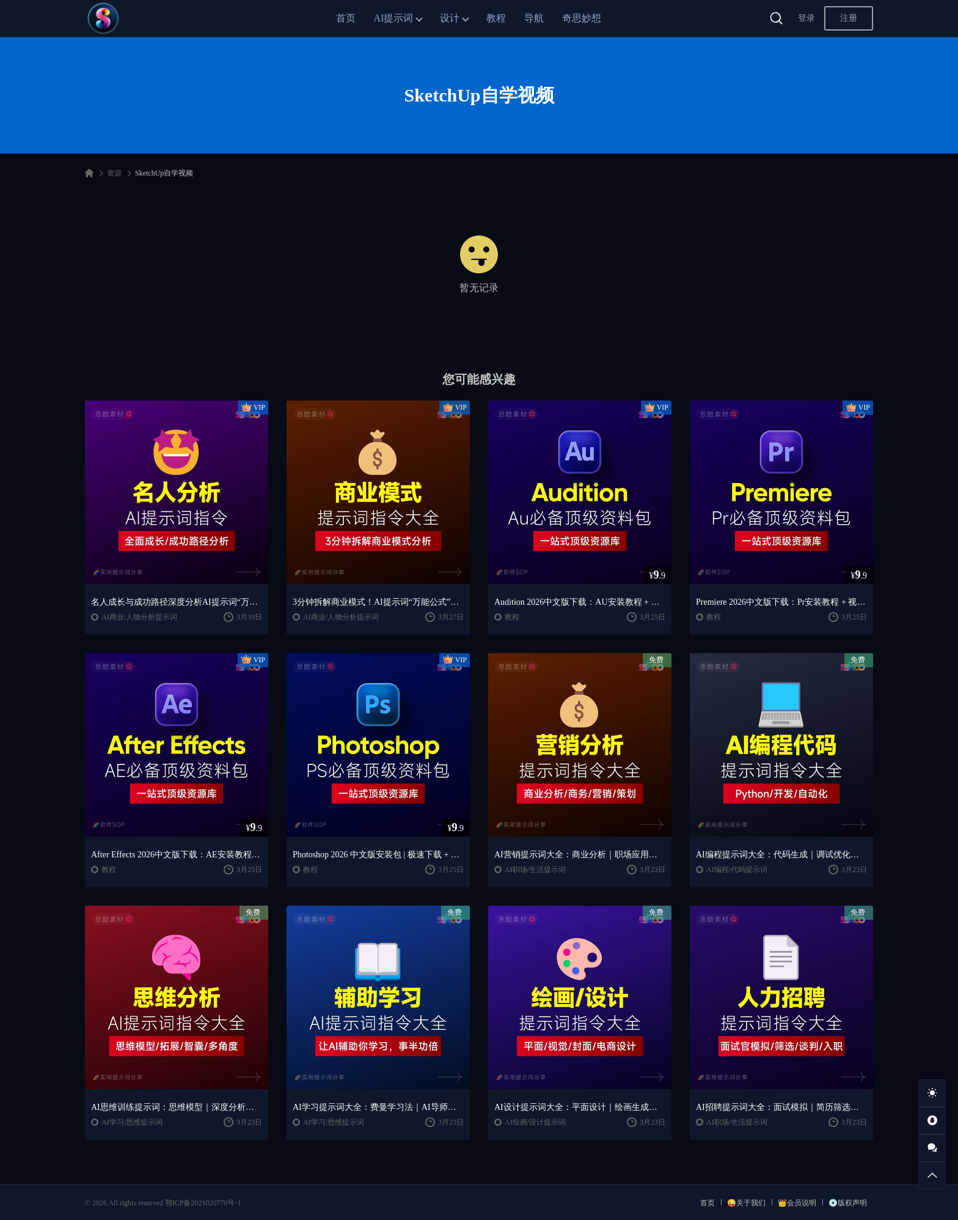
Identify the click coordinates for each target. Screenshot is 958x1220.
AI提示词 (394, 18)
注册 (848, 18)
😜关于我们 (746, 1203)
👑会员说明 (797, 1203)
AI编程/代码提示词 (736, 869)
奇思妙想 (581, 18)
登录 (806, 18)
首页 (346, 18)
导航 (534, 18)
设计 (449, 18)
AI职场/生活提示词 (535, 869)
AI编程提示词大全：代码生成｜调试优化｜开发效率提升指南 (781, 854)
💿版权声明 (847, 1203)
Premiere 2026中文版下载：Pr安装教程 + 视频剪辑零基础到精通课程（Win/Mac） (781, 602)
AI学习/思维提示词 (132, 1122)
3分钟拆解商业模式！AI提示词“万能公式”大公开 (378, 602)
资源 (114, 173)
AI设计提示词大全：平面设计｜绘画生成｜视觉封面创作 (579, 1107)
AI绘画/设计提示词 (535, 1122)
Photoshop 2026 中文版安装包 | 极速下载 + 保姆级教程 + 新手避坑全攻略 (378, 854)
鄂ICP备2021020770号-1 (203, 1203)
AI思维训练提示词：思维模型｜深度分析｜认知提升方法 (176, 1107)
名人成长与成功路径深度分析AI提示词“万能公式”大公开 (176, 602)
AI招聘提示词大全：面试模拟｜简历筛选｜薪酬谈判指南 (781, 1107)
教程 (496, 18)
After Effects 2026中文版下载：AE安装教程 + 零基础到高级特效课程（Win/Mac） (176, 854)
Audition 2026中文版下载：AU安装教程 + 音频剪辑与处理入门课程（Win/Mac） (579, 602)
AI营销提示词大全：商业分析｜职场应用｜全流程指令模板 (579, 854)
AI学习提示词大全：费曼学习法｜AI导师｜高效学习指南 (378, 1107)
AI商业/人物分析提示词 (139, 617)
